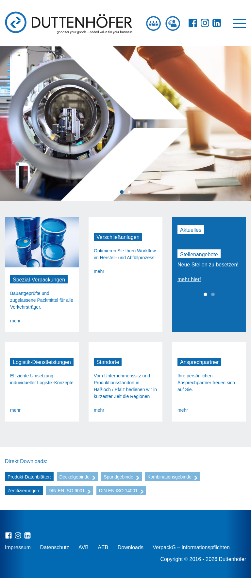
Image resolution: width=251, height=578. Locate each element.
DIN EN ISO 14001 (121, 490)
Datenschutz (54, 547)
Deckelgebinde (77, 476)
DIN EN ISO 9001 (70, 490)
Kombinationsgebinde (172, 476)
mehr (15, 320)
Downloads (130, 547)
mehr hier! (189, 279)
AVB (83, 547)
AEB (103, 547)
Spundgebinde (121, 476)
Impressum (18, 547)
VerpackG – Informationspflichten (191, 547)
